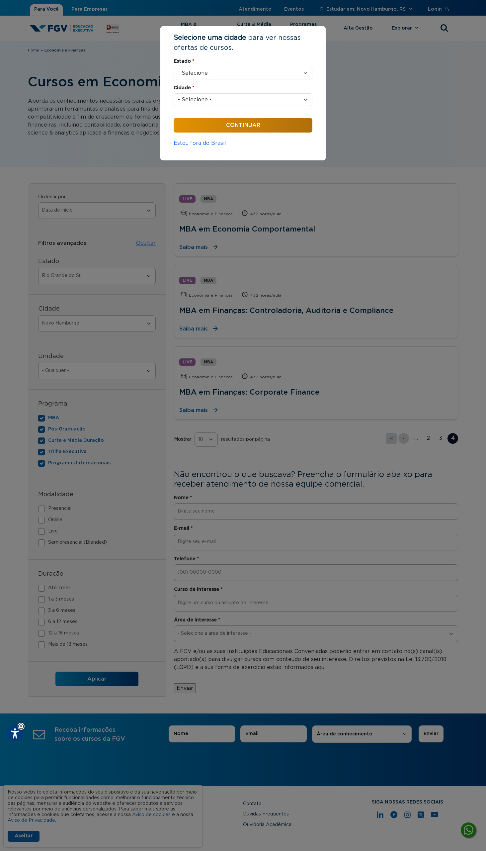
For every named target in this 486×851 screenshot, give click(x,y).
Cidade (184, 88)
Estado (184, 61)
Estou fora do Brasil (200, 143)
